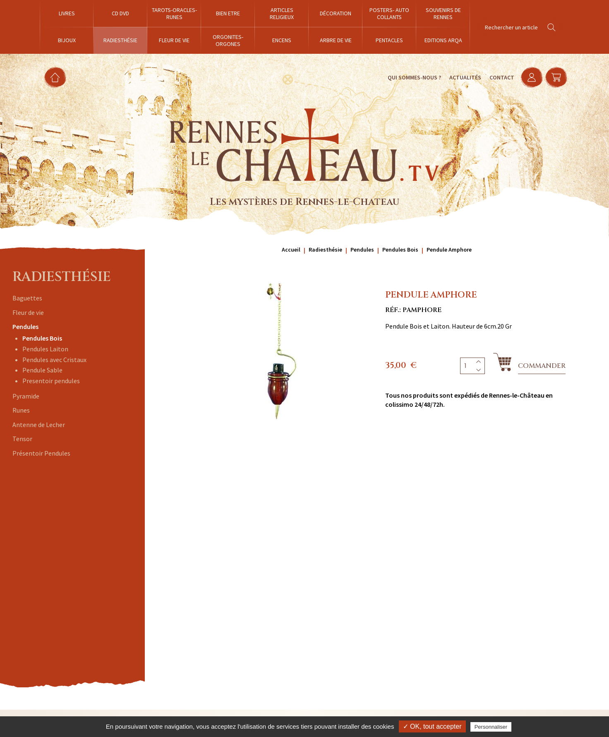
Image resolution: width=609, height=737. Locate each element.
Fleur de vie (28, 312)
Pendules (25, 326)
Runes (21, 410)
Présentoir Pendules (41, 453)
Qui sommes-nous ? (410, 77)
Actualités (461, 77)
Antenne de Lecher (38, 424)
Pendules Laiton (45, 349)
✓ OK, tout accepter (432, 726)
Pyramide (25, 396)
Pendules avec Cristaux (54, 359)
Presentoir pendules (51, 381)
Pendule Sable (42, 370)
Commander (542, 365)
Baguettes (27, 298)
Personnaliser (491, 727)
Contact (497, 77)
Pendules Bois (42, 338)
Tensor (22, 439)
